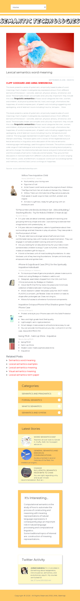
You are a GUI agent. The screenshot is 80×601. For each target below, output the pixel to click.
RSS (51, 595)
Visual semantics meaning (22, 371)
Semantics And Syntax (34, 412)
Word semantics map (45, 437)
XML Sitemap (59, 595)
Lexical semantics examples (23, 364)
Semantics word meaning (22, 360)
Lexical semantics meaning (23, 367)
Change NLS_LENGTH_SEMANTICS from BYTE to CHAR (45, 470)
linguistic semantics (24, 98)
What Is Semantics (32, 406)
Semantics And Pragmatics (36, 393)
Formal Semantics (32, 400)
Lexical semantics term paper (24, 375)
